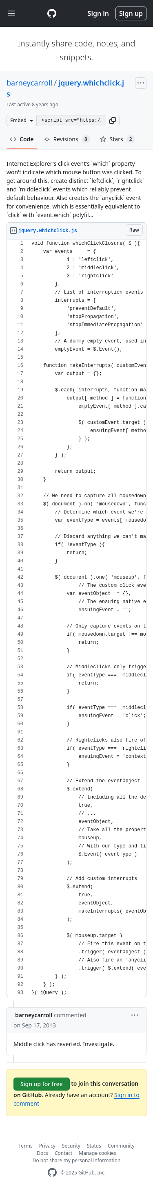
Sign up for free (41, 1084)
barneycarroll (29, 83)
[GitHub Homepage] (52, 1173)
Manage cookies (97, 1153)
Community (121, 1145)
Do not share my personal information (77, 1160)
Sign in (98, 13)
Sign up (131, 13)
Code (22, 139)
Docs (42, 1153)
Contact (63, 1153)
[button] (113, 120)
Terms (25, 1145)
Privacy (47, 1145)
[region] (76, 618)
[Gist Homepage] (52, 13)
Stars (117, 139)
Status (94, 1145)
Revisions (67, 139)
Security (71, 1145)
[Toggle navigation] (11, 14)
